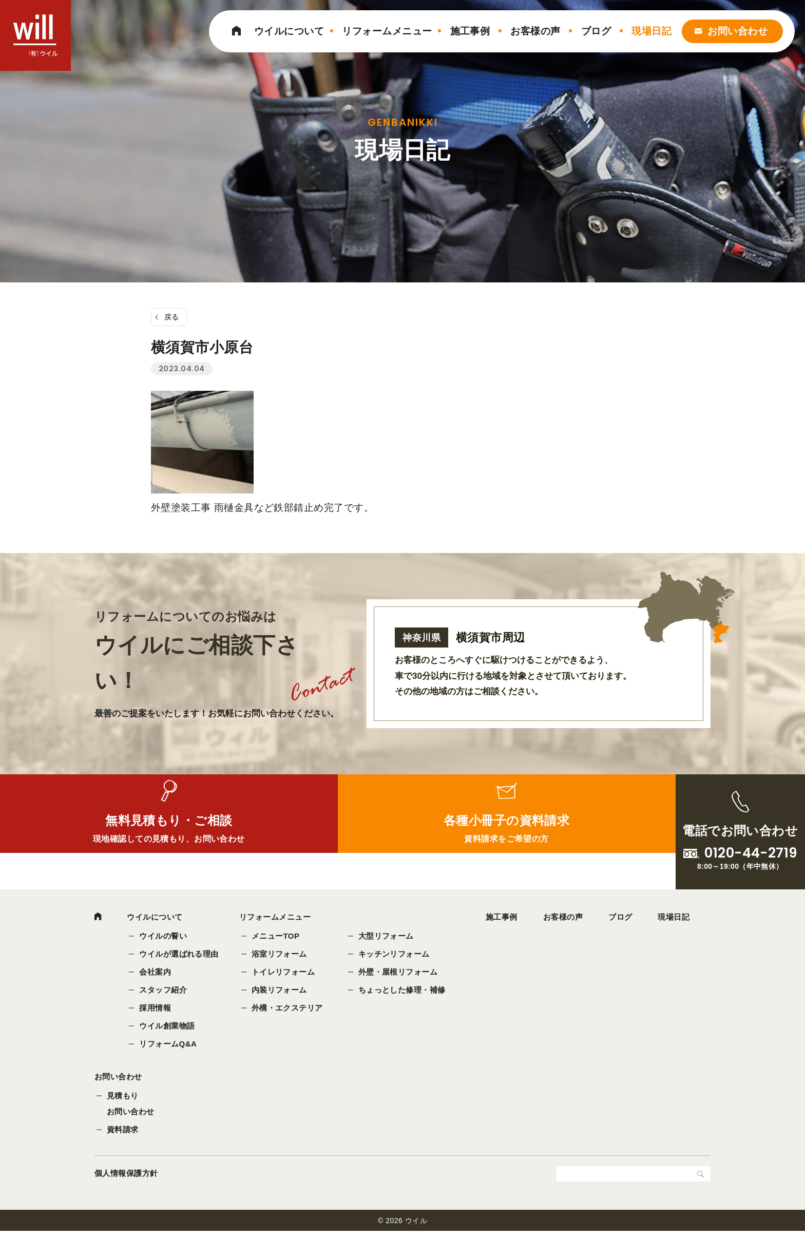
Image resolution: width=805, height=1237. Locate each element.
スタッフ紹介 (164, 990)
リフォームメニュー (387, 31)
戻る (171, 317)
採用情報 (156, 1008)
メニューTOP (277, 936)
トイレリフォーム (284, 972)
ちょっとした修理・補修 (403, 990)
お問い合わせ (737, 31)
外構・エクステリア (288, 1008)
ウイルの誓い (164, 936)
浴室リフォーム (280, 954)
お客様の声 (535, 31)
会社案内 (156, 972)
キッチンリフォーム (395, 954)
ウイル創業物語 (168, 1026)
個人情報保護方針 (126, 1178)
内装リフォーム (280, 990)
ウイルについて (289, 31)
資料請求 (123, 1135)
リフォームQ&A (169, 1044)
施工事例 (470, 31)
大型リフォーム (387, 936)
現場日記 (651, 31)
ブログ (596, 31)
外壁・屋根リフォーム (399, 972)
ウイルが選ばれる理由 (180, 954)
